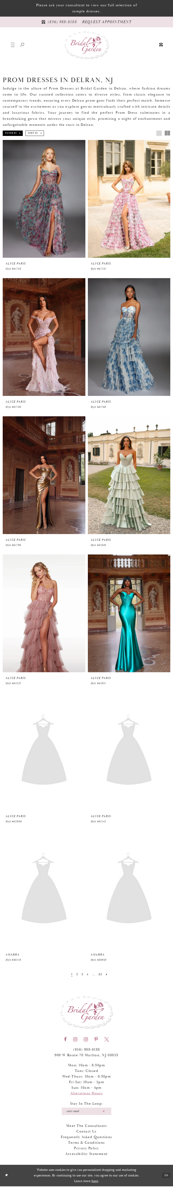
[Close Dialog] (7, 1176)
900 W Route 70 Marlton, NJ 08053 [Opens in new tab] (86, 1055)
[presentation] (44, 199)
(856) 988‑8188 (86, 1049)
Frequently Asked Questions (86, 1137)
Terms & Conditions (86, 1143)
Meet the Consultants (86, 1126)
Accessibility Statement (86, 1154)
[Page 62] (101, 974)
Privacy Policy (86, 1149)
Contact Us (86, 1132)
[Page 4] (87, 974)
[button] (13, 44)
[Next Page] (108, 974)
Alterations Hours (86, 1093)
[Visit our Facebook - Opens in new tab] (65, 1039)
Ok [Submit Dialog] (166, 1176)
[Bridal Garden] (86, 45)
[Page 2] (76, 974)
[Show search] (22, 44)
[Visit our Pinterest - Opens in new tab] (96, 1039)
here (94, 1182)
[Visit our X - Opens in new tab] (106, 1039)
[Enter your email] (86, 1112)
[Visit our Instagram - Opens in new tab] (75, 1039)
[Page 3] (82, 974)
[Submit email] (105, 1112)
